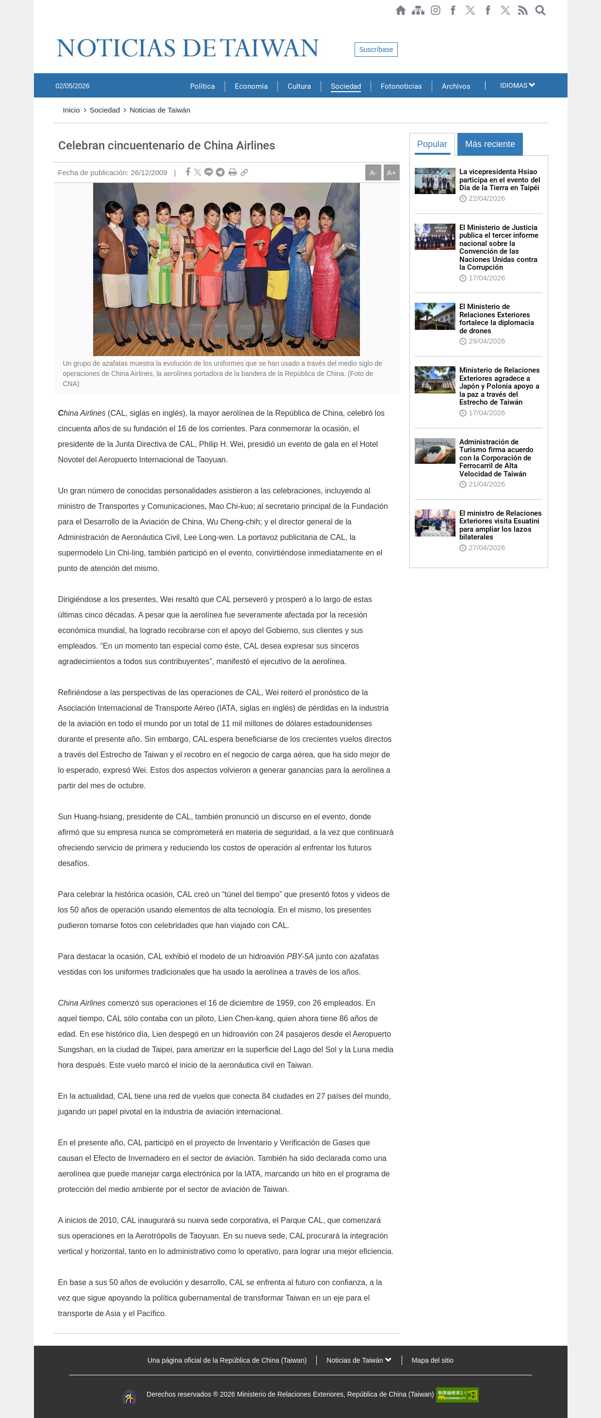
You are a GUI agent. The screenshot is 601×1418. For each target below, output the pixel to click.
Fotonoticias (401, 86)
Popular (432, 144)
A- (373, 172)
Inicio (71, 110)
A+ (391, 172)
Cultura (299, 86)
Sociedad (346, 86)
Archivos (456, 86)
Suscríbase (376, 49)
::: (56, 25)
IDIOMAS (518, 85)
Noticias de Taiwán (160, 110)
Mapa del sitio (433, 1360)
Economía (251, 86)
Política (202, 86)
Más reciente (490, 144)
